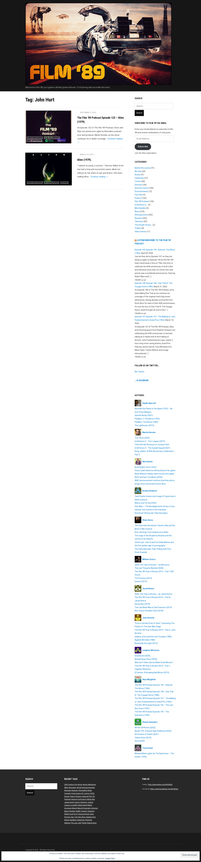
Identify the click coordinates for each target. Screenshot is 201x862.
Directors (138, 185)
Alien (66, 788)
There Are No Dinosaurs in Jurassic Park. (152, 444)
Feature (138, 198)
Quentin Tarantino (87, 811)
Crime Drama (76, 793)
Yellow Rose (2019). (143, 738)
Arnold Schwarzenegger (86, 788)
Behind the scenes (143, 168)
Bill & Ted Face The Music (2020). (149, 477)
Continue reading (99, 176)
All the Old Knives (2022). (145, 727)
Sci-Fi (76, 814)
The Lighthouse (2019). (145, 425)
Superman (81, 820)
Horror (83, 799)
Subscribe (143, 146)
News (137, 211)
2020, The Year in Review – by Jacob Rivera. (154, 594)
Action (79, 785)
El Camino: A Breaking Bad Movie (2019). (152, 672)
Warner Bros (92, 823)
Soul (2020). (140, 741)
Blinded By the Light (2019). (146, 643)
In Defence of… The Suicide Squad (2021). (153, 448)
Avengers (68, 790)
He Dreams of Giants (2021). (147, 734)
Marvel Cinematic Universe (87, 808)
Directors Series (35, 136)
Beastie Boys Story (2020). (146, 659)
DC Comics (85, 793)
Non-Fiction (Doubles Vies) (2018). (149, 611)
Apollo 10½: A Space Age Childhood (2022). (153, 731)
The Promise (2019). (143, 578)
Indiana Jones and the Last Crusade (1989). (153, 637)
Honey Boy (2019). (142, 604)
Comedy (67, 793)
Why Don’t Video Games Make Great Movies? (154, 662)
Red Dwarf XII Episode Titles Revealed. (151, 513)
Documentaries (141, 191)
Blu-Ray (138, 171)
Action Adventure (89, 785)
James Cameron (80, 802)
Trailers (138, 228)
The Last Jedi (76, 823)
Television (139, 221)
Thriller (84, 823)
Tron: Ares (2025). (142, 438)
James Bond (69, 802)
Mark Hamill (82, 805)
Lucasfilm (74, 805)
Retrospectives (35, 140)
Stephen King (91, 817)
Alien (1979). (84, 159)
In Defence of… (141, 205)
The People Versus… (143, 225)
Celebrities (139, 178)
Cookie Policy (110, 858)
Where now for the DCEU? (146, 503)
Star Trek (74, 817)
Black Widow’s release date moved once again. (155, 474)
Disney (66, 796)
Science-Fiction (84, 814)
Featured (85, 796)
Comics (138, 181)
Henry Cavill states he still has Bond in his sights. (155, 470)
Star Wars (81, 817)
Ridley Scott (68, 814)
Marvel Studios (69, 811)
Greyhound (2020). (143, 656)
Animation (72, 788)
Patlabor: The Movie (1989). (146, 422)
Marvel (74, 808)
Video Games (140, 231)
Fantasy (78, 796)
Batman (75, 790)
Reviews (31, 182)
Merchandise (140, 208)
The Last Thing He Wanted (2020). (149, 568)
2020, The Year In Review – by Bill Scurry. (152, 565)
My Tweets (139, 372)
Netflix (78, 811)
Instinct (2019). (141, 581)
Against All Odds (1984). (145, 640)
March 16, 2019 (87, 154)
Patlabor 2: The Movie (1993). (147, 419)
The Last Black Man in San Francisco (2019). (153, 607)
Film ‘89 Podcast (55, 136)
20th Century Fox (70, 785)
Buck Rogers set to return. (146, 467)
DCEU (92, 793)
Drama (72, 796)
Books (137, 175)
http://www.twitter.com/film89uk (160, 785)
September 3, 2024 (88, 112)
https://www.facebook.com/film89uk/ (164, 789)
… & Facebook (141, 380)
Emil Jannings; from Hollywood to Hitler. (152, 532)
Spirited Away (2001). (144, 415)
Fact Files (139, 195)
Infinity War (91, 799)
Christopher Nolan (85, 790)
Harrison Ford (76, 799)
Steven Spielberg (70, 820)
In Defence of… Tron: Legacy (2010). (150, 441)
